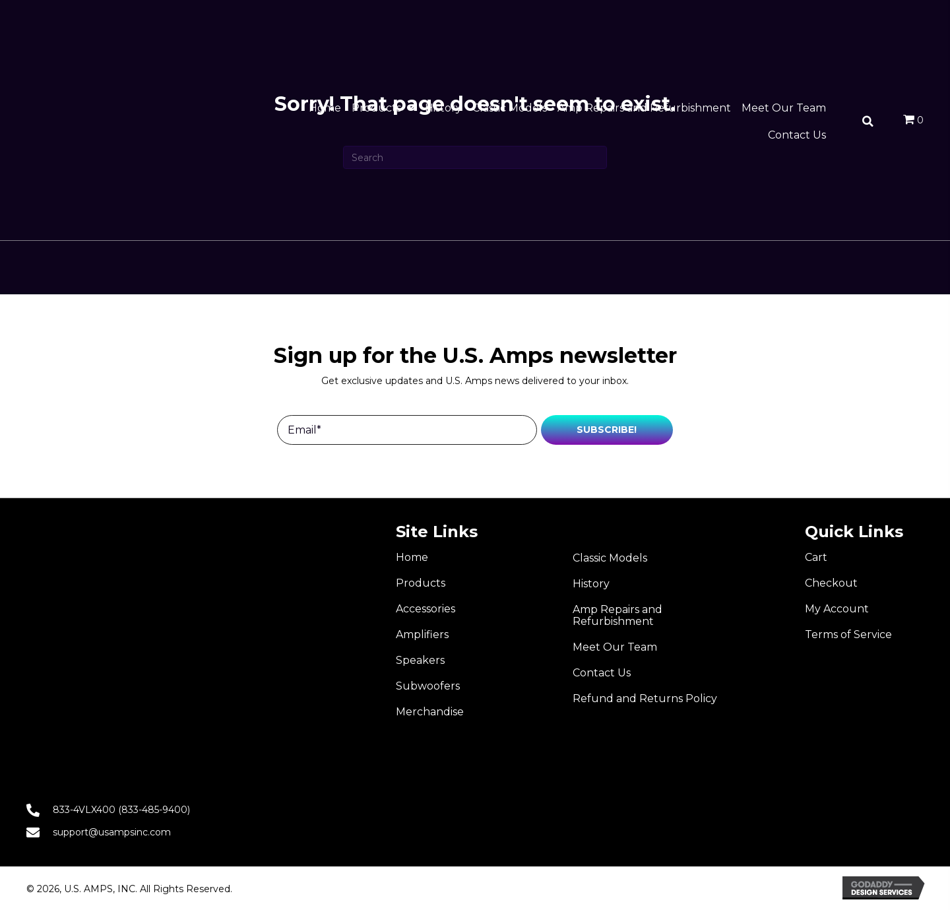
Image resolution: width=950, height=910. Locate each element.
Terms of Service (848, 634)
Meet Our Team (615, 647)
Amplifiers (422, 634)
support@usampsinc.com (112, 832)
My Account (837, 608)
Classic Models (610, 558)
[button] (607, 430)
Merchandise (430, 711)
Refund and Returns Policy (645, 698)
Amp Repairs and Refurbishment (617, 615)
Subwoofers (428, 686)
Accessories (425, 608)
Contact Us (602, 672)
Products (420, 583)
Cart (816, 557)
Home (412, 557)
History (591, 583)
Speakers (420, 660)
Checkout (831, 583)
